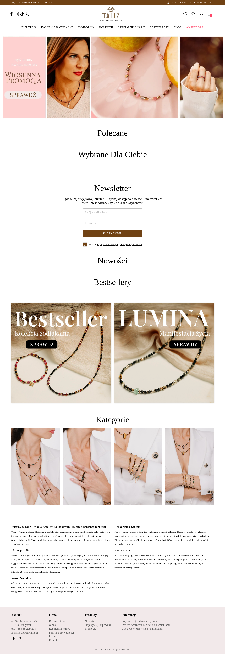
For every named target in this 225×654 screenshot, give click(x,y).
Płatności (54, 636)
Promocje (90, 628)
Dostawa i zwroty (59, 621)
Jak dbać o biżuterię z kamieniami (142, 628)
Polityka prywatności (61, 632)
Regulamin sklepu (59, 628)
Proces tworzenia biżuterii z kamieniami (146, 624)
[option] (113, 77)
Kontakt (53, 640)
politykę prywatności (131, 244)
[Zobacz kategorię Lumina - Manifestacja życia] (164, 353)
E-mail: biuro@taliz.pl (24, 632)
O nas (52, 624)
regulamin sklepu (109, 244)
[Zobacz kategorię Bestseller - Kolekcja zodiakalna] (61, 353)
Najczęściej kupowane (98, 624)
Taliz (105, 649)
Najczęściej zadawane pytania (140, 621)
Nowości (90, 621)
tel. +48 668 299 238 (23, 628)
